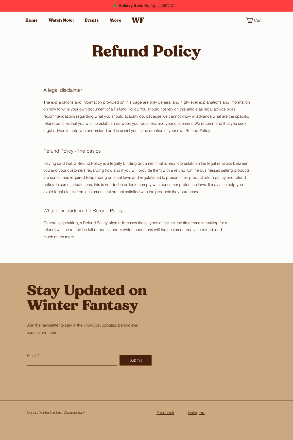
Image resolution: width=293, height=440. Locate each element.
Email (32, 355)
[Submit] (136, 360)
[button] (257, 20)
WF (138, 20)
